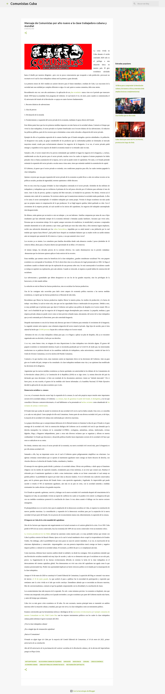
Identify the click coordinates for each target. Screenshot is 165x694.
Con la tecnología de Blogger (82, 691)
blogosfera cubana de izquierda (50, 661)
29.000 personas (44, 329)
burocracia (77, 661)
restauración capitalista (75, 664)
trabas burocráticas (60, 229)
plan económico (75, 92)
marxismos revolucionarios (82, 612)
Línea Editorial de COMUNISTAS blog (52, 664)
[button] (25, 33)
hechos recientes (87, 402)
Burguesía (67, 661)
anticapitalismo (31, 661)
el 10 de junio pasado (40, 579)
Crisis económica (97, 661)
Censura (86, 661)
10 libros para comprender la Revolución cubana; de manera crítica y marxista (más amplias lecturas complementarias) (129, 89)
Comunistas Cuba (23, 3)
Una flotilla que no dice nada (125, 115)
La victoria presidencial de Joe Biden (37, 534)
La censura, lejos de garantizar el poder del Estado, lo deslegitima (78, 399)
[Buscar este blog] (148, 3)
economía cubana (31, 664)
